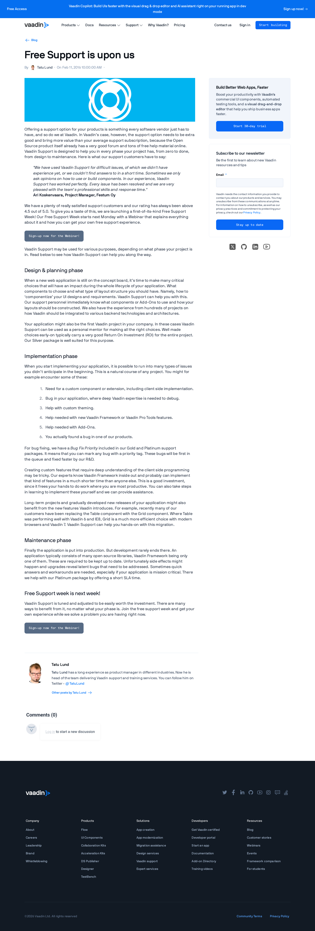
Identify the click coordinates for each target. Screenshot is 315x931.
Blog (31, 40)
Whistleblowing (36, 861)
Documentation (203, 853)
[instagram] (268, 793)
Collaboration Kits (93, 845)
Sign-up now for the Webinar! (54, 236)
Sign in (245, 25)
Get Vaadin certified (206, 829)
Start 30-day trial (249, 126)
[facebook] (233, 793)
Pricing (179, 25)
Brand (30, 853)
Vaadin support (147, 861)
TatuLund (77, 683)
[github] (251, 793)
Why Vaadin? (158, 25)
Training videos (202, 869)
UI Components (92, 837)
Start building (273, 25)
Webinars (253, 845)
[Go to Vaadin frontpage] (37, 793)
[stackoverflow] (286, 793)
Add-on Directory (204, 861)
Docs (89, 25)
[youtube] (259, 793)
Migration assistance (151, 845)
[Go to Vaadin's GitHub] (244, 246)
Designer (87, 869)
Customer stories (259, 837)
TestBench (88, 876)
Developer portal (203, 837)
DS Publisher (90, 861)
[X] (232, 246)
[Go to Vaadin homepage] (36, 25)
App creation (145, 829)
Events (252, 853)
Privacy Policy (251, 212)
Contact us (223, 25)
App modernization (149, 837)
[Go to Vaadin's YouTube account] (266, 246)
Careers (31, 837)
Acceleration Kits (93, 853)
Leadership (34, 845)
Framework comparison (264, 861)
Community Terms (249, 916)
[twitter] (224, 793)
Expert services (147, 869)
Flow (84, 829)
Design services (147, 853)
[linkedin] (255, 246)
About (30, 829)
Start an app (200, 845)
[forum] (277, 793)
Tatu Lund (60, 665)
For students (256, 869)
